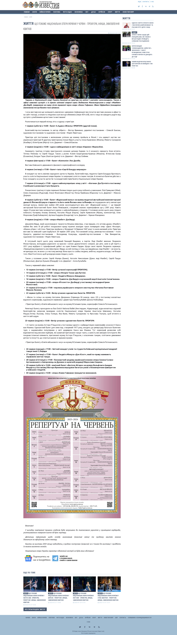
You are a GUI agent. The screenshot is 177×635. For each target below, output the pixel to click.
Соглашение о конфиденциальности (139, 618)
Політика (56, 12)
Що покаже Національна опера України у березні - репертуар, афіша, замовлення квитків (58, 596)
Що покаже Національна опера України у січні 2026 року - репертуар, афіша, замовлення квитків (108, 596)
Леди (139, 2)
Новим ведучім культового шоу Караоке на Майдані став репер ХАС (142, 64)
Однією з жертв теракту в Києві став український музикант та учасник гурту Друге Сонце (143, 25)
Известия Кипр (128, 12)
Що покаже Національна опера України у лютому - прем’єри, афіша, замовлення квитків (83, 596)
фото (26, 593)
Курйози (102, 12)
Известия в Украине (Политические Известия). (89, 631)
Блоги (34, 12)
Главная (27, 12)
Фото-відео (67, 12)
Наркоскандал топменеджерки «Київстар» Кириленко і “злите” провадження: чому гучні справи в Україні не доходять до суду (142, 51)
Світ (86, 12)
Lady (116, 618)
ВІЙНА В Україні (45, 12)
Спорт (110, 12)
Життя (117, 12)
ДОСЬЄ (93, 12)
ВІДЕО (134, 32)
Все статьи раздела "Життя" (35, 609)
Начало (28, 618)
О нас (152, 2)
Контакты (146, 2)
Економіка (79, 12)
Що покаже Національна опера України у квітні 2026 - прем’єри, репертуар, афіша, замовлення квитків (34, 597)
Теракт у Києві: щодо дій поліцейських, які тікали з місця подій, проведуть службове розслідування (141, 38)
